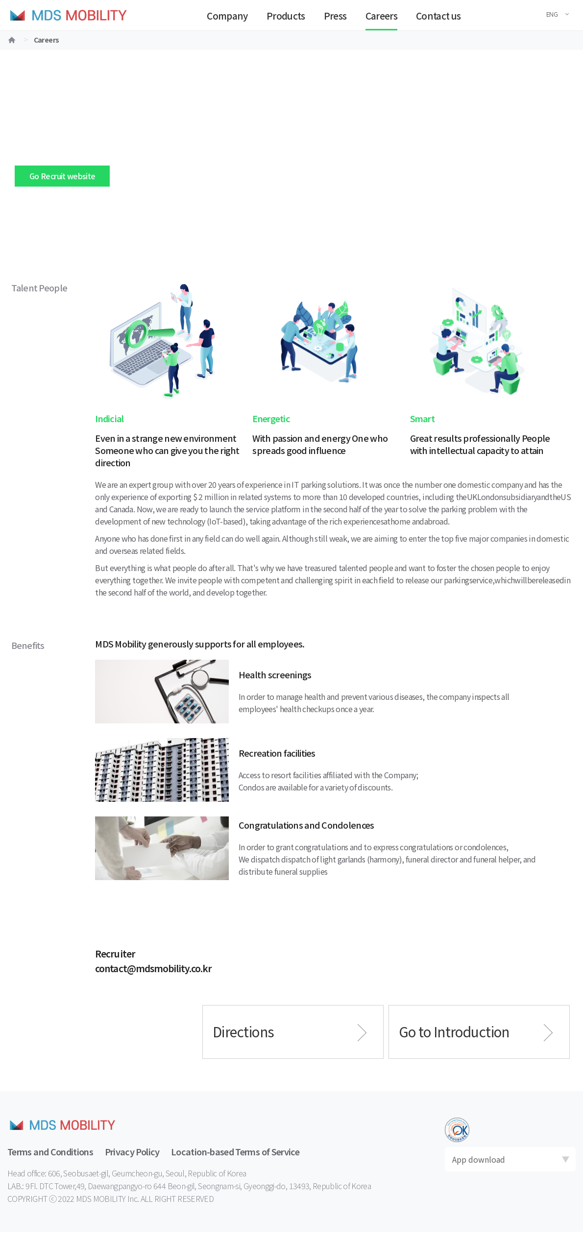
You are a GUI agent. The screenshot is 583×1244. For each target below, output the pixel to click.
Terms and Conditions (50, 1151)
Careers (381, 15)
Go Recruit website (62, 176)
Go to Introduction (454, 1031)
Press (335, 15)
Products (286, 15)
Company (227, 15)
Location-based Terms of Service (235, 1151)
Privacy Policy (132, 1151)
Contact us (438, 15)
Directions (243, 1031)
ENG (552, 14)
